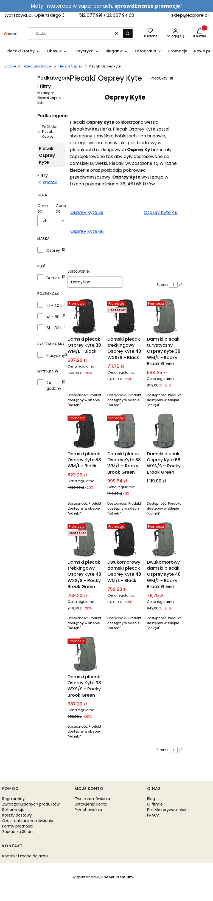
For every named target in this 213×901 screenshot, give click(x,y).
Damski (53, 278)
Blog (151, 798)
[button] (128, 33)
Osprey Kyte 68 (87, 231)
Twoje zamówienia (92, 798)
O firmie (155, 804)
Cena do (61, 208)
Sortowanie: (79, 271)
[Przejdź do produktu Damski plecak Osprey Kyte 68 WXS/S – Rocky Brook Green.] (164, 431)
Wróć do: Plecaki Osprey (47, 131)
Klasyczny (55, 355)
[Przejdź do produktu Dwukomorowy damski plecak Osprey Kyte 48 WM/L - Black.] (125, 539)
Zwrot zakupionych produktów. (31, 804)
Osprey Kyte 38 (86, 212)
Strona (162, 284)
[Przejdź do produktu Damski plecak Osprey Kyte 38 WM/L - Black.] (85, 316)
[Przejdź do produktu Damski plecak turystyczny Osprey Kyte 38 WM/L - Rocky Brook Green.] (164, 316)
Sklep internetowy (102, 877)
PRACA (153, 815)
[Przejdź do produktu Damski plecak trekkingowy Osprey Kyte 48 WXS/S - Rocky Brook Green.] (85, 539)
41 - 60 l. (54, 317)
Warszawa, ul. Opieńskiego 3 (34, 15)
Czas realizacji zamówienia (27, 820)
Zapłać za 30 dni (17, 831)
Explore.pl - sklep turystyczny (28, 66)
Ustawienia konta (91, 804)
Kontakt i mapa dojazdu (25, 856)
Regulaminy (13, 798)
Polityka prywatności (166, 809)
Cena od (42, 208)
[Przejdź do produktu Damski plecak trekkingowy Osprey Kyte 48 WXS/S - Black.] (125, 316)
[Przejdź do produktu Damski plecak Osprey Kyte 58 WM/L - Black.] (85, 431)
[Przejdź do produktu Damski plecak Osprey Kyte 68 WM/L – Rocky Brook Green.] (125, 431)
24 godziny (53, 385)
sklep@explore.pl (190, 15)
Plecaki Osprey (70, 66)
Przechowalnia (88, 809)
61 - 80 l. (54, 328)
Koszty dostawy (17, 815)
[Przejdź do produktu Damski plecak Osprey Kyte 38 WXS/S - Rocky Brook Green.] (85, 654)
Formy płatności (17, 826)
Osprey (53, 250)
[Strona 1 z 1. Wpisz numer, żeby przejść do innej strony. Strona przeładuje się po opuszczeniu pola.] (173, 285)
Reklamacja (13, 809)
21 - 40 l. (54, 305)
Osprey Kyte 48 (161, 212)
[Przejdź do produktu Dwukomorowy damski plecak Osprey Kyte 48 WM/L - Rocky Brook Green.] (164, 539)
